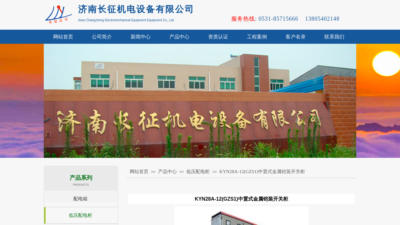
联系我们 (334, 36)
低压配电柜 (198, 171)
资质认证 (218, 36)
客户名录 (296, 36)
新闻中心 (141, 36)
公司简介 (102, 36)
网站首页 (63, 36)
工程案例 (257, 36)
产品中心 (179, 36)
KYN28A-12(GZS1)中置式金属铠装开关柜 (262, 171)
